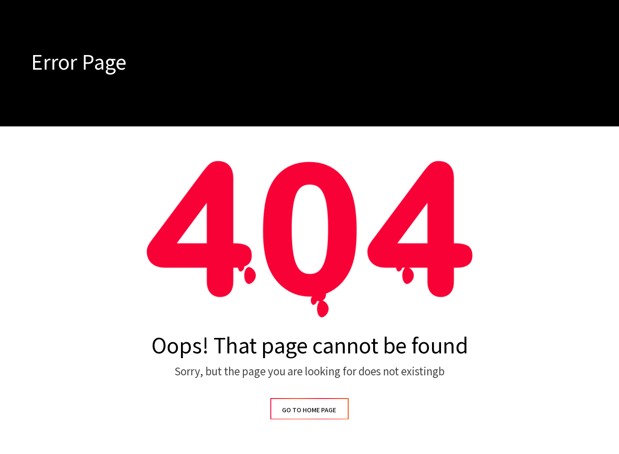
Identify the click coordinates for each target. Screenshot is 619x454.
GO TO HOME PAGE (309, 409)
